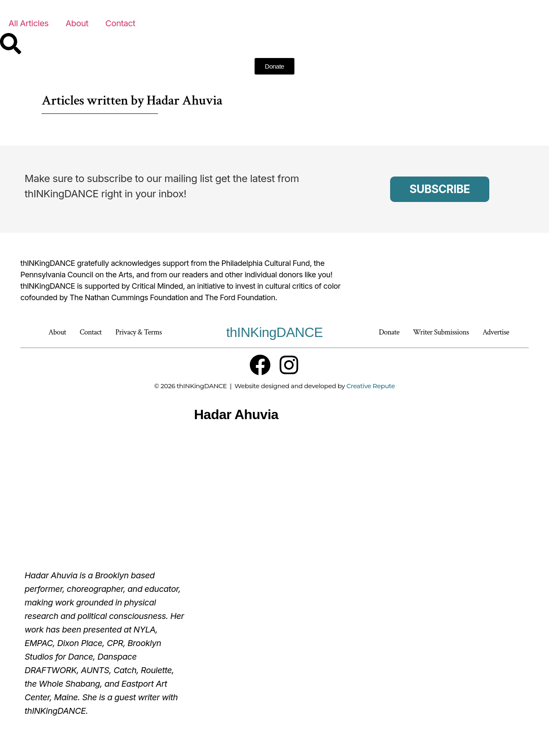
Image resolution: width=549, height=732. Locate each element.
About (77, 23)
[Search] (10, 43)
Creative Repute (371, 386)
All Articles (28, 23)
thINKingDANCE (274, 332)
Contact (120, 23)
